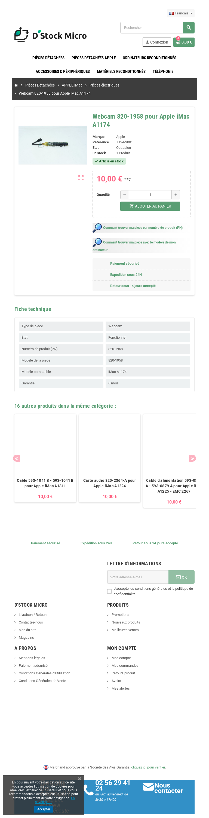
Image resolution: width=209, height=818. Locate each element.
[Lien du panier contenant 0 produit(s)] (189, 42)
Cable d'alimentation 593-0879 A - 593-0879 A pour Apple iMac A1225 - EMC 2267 (168, 472)
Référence (100, 134)
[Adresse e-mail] (139, 563)
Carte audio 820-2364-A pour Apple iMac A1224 (104, 469)
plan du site (22, 616)
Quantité (102, 186)
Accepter (43, 809)
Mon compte (121, 644)
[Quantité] (151, 186)
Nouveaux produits (125, 609)
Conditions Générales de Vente (37, 667)
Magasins (21, 624)
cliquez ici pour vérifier (148, 754)
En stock (98, 145)
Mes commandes (125, 652)
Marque (98, 128)
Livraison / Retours (27, 601)
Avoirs (116, 667)
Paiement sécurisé (27, 652)
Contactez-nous (25, 609)
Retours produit (123, 660)
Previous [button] (11, 444)
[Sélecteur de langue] (186, 13)
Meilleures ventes (125, 616)
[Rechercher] (160, 27)
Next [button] (197, 444)
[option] (40, 450)
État (95, 139)
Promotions (120, 601)
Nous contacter (171, 774)
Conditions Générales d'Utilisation (39, 660)
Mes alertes (120, 675)
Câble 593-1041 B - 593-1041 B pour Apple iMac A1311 (40, 469)
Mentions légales (26, 644)
